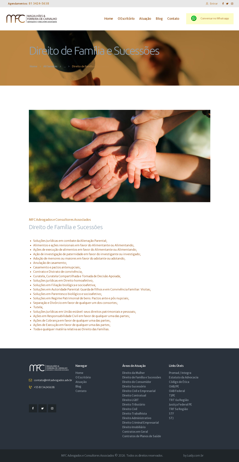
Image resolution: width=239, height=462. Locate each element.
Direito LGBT (130, 400)
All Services (50, 66)
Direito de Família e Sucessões (141, 377)
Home (33, 66)
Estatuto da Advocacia (183, 377)
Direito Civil (129, 409)
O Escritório (83, 377)
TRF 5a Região (178, 409)
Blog (78, 386)
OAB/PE (174, 386)
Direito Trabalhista (134, 413)
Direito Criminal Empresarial (140, 422)
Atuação (81, 382)
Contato (80, 391)
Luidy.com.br (195, 455)
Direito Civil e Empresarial (139, 391)
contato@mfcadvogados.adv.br (53, 380)
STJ (171, 418)
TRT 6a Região (179, 400)
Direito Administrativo (136, 418)
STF (171, 413)
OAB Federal (177, 391)
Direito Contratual (134, 395)
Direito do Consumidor (136, 382)
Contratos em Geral (135, 431)
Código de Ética (179, 382)
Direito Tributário (133, 404)
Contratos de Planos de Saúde (141, 436)
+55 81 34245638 (44, 387)
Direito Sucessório (134, 386)
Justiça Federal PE (180, 404)
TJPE (172, 395)
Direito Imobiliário (134, 427)
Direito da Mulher (133, 373)
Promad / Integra (180, 373)
